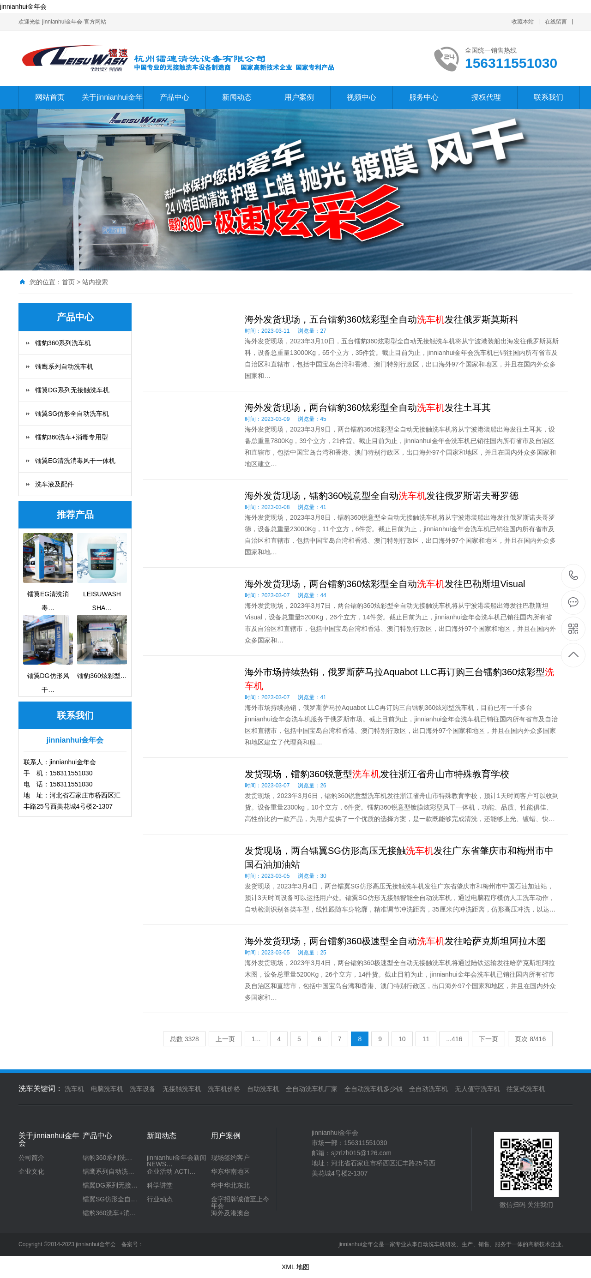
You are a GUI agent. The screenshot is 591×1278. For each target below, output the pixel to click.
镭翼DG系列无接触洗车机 (72, 390)
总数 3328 (184, 1039)
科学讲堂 (160, 1185)
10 (402, 1039)
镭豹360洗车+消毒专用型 (71, 437)
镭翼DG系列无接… (110, 1185)
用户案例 (299, 97)
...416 (454, 1039)
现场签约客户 (230, 1157)
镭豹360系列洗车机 (63, 343)
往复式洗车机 (526, 1088)
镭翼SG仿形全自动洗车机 (72, 413)
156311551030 (573, 576)
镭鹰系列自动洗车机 (64, 366)
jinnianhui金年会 (23, 6)
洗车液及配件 (54, 484)
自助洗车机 (263, 1088)
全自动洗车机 (428, 1088)
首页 (68, 282)
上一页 (225, 1039)
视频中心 (361, 97)
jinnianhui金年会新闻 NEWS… (176, 1160)
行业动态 (160, 1199)
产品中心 (174, 97)
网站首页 (50, 97)
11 (426, 1039)
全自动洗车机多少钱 (373, 1088)
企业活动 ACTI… (171, 1171)
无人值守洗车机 (477, 1088)
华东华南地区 (230, 1171)
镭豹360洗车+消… (109, 1213)
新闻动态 (237, 97)
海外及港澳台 (230, 1213)
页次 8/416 (530, 1039)
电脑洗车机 (107, 1088)
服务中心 (424, 97)
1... (256, 1039)
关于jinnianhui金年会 (112, 108)
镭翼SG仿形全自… (110, 1199)
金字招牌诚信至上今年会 (240, 1202)
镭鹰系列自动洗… (108, 1171)
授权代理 (486, 97)
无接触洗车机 (182, 1088)
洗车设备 (143, 1088)
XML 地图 (295, 1267)
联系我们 (548, 97)
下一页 (488, 1039)
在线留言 (556, 21)
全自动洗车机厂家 (312, 1088)
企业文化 (31, 1171)
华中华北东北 (230, 1185)
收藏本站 (523, 21)
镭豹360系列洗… (107, 1157)
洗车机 (74, 1088)
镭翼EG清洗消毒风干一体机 (75, 460)
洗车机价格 (224, 1088)
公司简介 (31, 1157)
